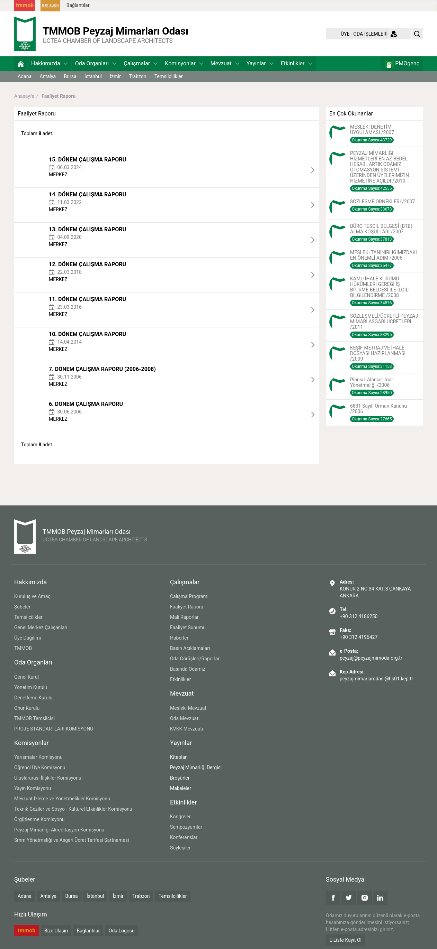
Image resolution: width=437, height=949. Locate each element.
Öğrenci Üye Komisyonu (39, 767)
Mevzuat (225, 63)
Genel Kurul (26, 677)
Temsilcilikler (168, 76)
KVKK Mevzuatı (186, 729)
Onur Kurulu (26, 708)
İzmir (115, 76)
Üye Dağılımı (27, 638)
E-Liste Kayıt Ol (345, 940)
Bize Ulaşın (56, 930)
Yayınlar (260, 63)
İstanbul (93, 76)
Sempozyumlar (186, 827)
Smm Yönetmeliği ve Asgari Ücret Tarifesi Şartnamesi (71, 840)
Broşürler (180, 778)
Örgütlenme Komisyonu (39, 819)
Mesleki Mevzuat (188, 708)
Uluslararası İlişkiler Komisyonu (47, 778)
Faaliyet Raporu (186, 607)
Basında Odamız (187, 669)
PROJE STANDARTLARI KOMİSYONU (53, 729)
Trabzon (137, 76)
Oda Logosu (122, 930)
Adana (25, 76)
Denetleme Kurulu (33, 697)
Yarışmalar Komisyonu (38, 757)
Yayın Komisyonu (32, 788)
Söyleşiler (180, 847)
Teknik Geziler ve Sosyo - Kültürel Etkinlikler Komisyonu (73, 809)
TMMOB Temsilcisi (34, 718)
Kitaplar (178, 757)
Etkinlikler (296, 63)
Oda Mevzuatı (184, 718)
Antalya (47, 76)
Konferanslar (183, 837)
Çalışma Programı (189, 596)
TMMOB (23, 648)
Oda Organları (95, 63)
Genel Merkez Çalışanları (41, 627)
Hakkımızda (49, 63)
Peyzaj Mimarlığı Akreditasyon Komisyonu (59, 829)
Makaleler (180, 788)
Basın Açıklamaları (190, 648)
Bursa (70, 76)
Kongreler (180, 816)
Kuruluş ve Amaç (32, 596)
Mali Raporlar (184, 617)
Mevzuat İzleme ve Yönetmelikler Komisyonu (62, 798)
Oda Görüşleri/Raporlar (195, 658)
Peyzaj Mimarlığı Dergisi (196, 767)
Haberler (179, 638)
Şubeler (22, 607)
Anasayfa (24, 96)
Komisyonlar (184, 63)
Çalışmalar (141, 63)
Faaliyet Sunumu (188, 627)
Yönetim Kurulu (30, 687)
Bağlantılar (78, 5)
